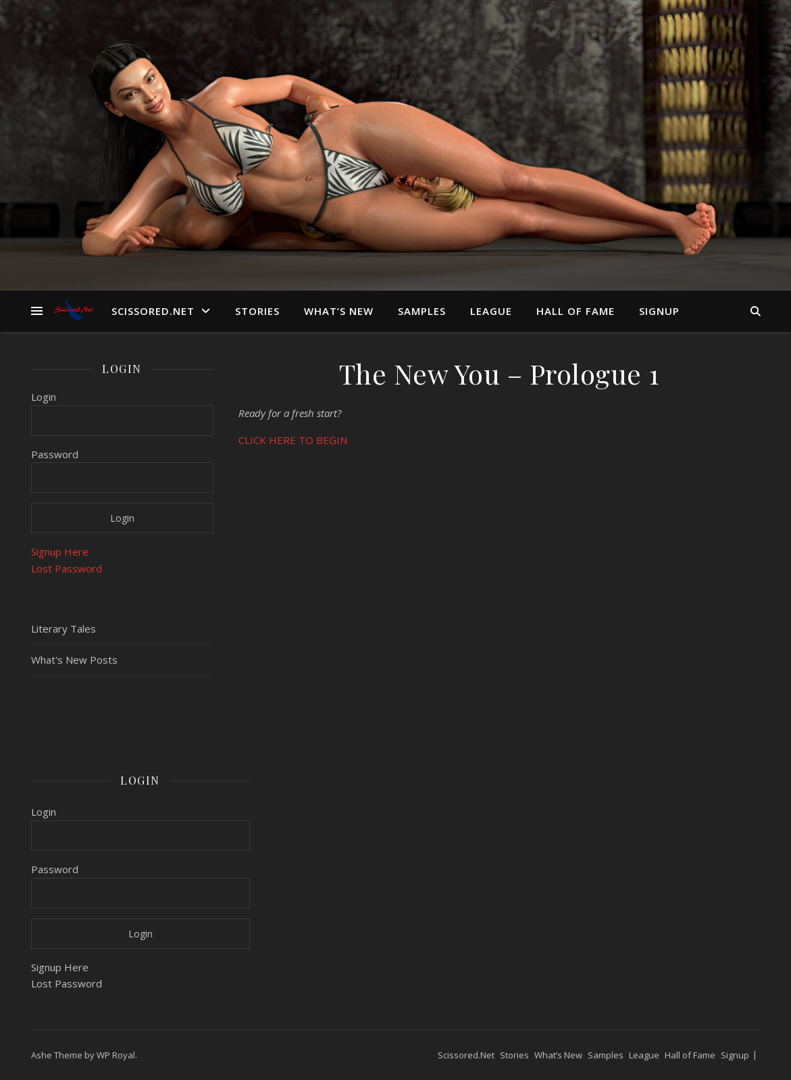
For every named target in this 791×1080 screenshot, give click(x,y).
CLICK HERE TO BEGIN (292, 440)
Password (54, 454)
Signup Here (59, 551)
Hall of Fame (575, 311)
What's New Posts (74, 659)
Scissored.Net (153, 311)
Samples (422, 311)
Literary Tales (63, 628)
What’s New (339, 311)
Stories (257, 311)
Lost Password (66, 568)
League (491, 311)
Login (43, 396)
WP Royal (116, 1055)
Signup (659, 311)
